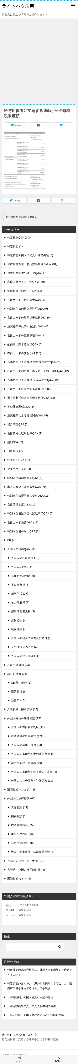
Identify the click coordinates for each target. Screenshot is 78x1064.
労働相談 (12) (19, 807)
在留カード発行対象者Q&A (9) (26, 299)
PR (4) (11, 540)
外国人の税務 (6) (21, 566)
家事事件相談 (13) (22, 834)
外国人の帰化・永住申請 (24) (25, 860)
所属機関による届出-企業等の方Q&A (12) (33, 380)
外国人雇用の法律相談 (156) (25, 718)
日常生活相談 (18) (22, 842)
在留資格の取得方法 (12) (26, 736)
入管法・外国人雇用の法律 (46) (26, 869)
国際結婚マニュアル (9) (22, 789)
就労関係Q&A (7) (18, 424)
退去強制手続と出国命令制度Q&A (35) (31, 397)
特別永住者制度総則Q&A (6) (24, 477)
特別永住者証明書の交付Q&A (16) (28, 495)
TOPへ (58, 1059)
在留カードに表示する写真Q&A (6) (29, 388)
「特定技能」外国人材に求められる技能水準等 (35, 1015)
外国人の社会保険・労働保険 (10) (32, 780)
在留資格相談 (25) (22, 825)
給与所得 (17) (19, 593)
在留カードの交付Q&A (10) (24, 353)
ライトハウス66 (18, 5)
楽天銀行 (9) (19, 691)
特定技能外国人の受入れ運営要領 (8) (30, 255)
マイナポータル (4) (19, 468)
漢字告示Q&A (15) (18, 460)
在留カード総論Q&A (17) (22, 522)
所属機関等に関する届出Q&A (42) (28, 326)
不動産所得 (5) (20, 584)
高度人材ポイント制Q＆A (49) (26, 281)
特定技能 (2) (15, 246)
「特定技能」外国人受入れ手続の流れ (30, 997)
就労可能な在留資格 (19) (26, 762)
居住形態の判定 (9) (23, 575)
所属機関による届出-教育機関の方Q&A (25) (34, 362)
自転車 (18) (18, 700)
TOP (19, 1034)
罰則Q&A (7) (15, 442)
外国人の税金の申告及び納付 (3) (31, 638)
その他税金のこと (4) (24, 647)
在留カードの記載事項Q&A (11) (27, 335)
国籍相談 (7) (19, 816)
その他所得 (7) (20, 602)
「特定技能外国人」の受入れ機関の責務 (31, 1006)
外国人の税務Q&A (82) (21, 549)
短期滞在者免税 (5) (23, 611)
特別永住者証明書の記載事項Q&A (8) (30, 513)
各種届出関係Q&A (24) (21, 406)
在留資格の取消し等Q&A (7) (24, 433)
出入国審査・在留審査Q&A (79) (27, 486)
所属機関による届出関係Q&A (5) (27, 415)
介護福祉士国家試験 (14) (22, 709)
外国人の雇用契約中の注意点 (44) (32, 753)
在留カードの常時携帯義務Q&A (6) (29, 317)
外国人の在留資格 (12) (25, 557)
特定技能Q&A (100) (19, 237)
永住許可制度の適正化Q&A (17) (27, 273)
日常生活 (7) (15, 451)
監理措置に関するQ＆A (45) (24, 290)
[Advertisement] (39, 59)
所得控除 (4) (19, 620)
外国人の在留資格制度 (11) (28, 727)
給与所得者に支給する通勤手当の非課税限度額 (22, 217)
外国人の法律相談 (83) (21, 798)
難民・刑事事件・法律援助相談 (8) (32, 851)
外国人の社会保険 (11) (25, 655)
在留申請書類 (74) (18, 664)
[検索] (35, 947)
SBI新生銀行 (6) (21, 682)
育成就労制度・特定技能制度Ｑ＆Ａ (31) (32, 264)
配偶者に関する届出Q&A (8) (24, 344)
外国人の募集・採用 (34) (26, 744)
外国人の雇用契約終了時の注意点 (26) (35, 771)
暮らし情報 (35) (17, 673)
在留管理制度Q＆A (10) (22, 504)
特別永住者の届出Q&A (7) (23, 531)
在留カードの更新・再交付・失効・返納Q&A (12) (38, 370)
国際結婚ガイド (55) (20, 878)
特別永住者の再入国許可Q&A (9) (27, 308)
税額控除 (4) (19, 629)
